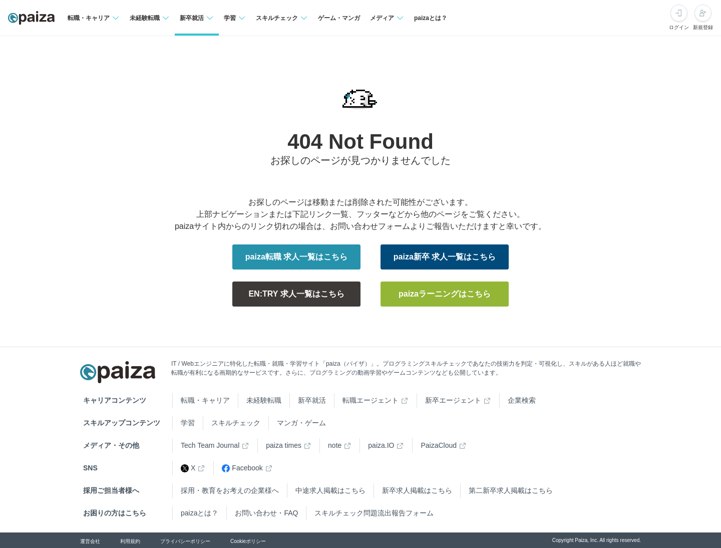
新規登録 (703, 27)
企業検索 (522, 400)
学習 (188, 423)
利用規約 (130, 541)
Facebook (242, 468)
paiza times (283, 445)
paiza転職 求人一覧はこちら (296, 256)
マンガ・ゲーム (301, 423)
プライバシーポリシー (185, 541)
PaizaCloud (439, 445)
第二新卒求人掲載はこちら (511, 490)
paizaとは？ (430, 18)
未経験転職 (263, 400)
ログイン (679, 27)
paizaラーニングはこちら (445, 294)
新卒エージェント (453, 400)
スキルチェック (235, 423)
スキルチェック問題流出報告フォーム (374, 513)
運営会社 (90, 541)
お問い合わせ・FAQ (266, 513)
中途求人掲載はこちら (330, 490)
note (334, 445)
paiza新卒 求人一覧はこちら (445, 256)
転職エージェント (370, 400)
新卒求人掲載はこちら (417, 490)
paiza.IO (381, 445)
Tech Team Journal (210, 445)
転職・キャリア (205, 400)
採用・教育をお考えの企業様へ (230, 490)
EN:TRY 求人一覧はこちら (296, 294)
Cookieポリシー (248, 541)
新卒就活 (312, 400)
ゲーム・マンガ (339, 18)
